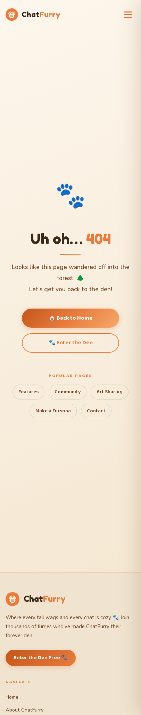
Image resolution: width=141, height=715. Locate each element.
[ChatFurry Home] (33, 14)
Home (12, 696)
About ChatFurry (24, 709)
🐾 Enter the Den (71, 342)
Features (28, 392)
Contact (96, 411)
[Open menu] (128, 15)
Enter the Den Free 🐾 (40, 658)
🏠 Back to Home (71, 318)
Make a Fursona (53, 411)
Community (68, 392)
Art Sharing (110, 392)
